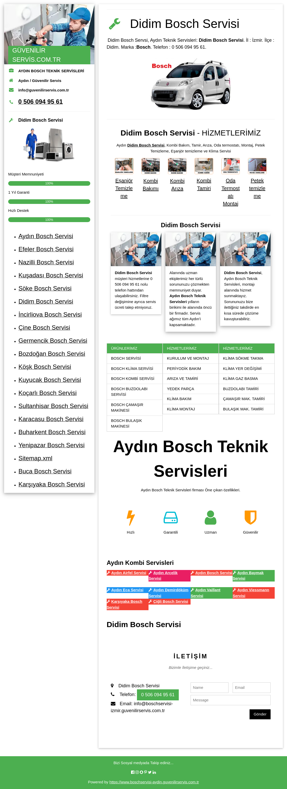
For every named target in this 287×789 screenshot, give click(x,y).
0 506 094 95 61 (157, 694)
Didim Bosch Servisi (145, 145)
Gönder (260, 714)
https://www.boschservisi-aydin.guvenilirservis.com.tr (154, 782)
